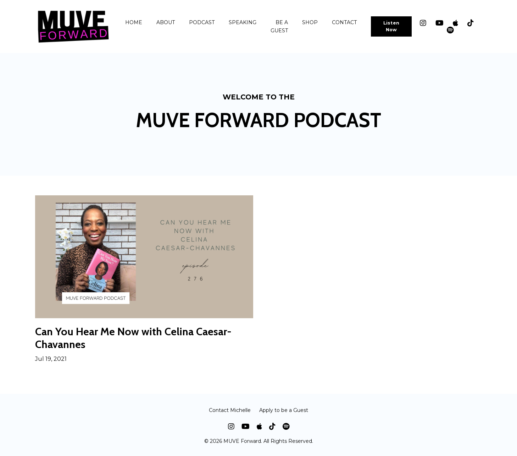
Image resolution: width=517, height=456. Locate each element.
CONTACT (344, 22)
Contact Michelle (230, 410)
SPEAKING (242, 22)
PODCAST (202, 22)
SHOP (310, 22)
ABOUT (165, 22)
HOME (133, 22)
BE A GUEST (279, 26)
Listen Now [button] (391, 26)
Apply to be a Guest (283, 410)
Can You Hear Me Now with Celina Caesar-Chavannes (133, 338)
